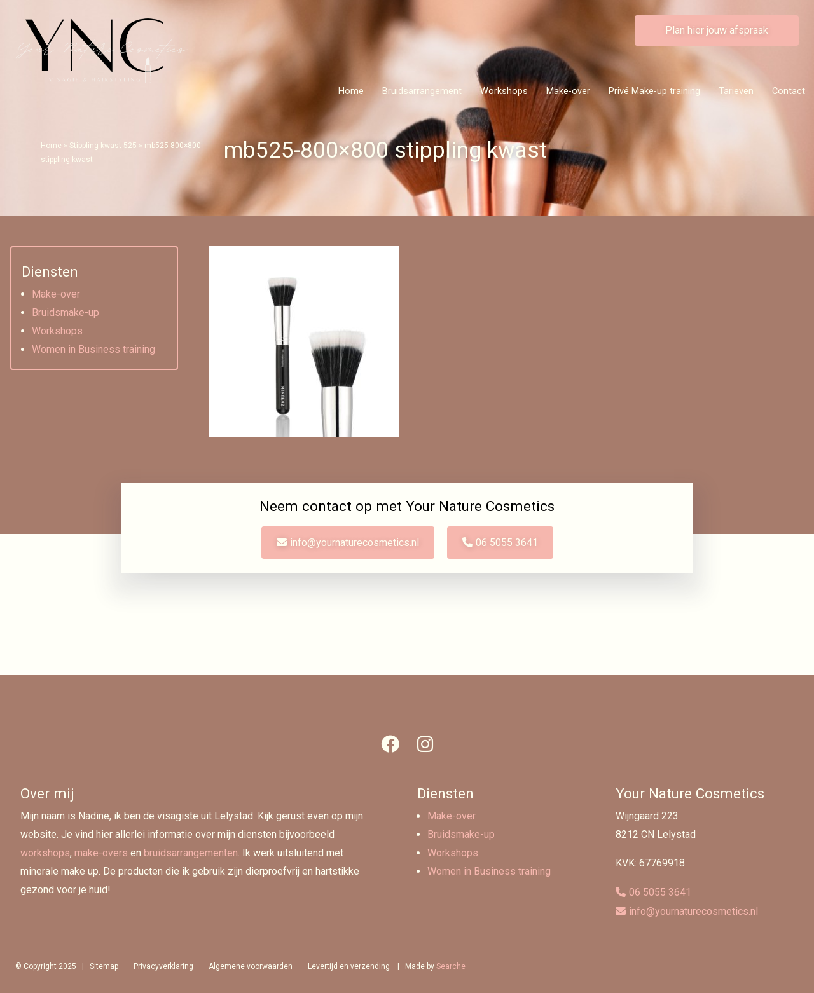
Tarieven (736, 91)
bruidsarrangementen (191, 853)
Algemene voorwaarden (251, 966)
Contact (788, 91)
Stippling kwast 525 (103, 145)
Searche (451, 966)
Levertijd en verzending (349, 966)
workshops (45, 853)
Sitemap (104, 966)
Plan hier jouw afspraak (716, 30)
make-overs (101, 853)
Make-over (568, 91)
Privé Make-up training (654, 91)
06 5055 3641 (507, 543)
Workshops (504, 91)
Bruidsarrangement (422, 91)
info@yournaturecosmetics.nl (354, 543)
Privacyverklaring (163, 966)
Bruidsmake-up (65, 312)
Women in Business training (93, 349)
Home (351, 91)
